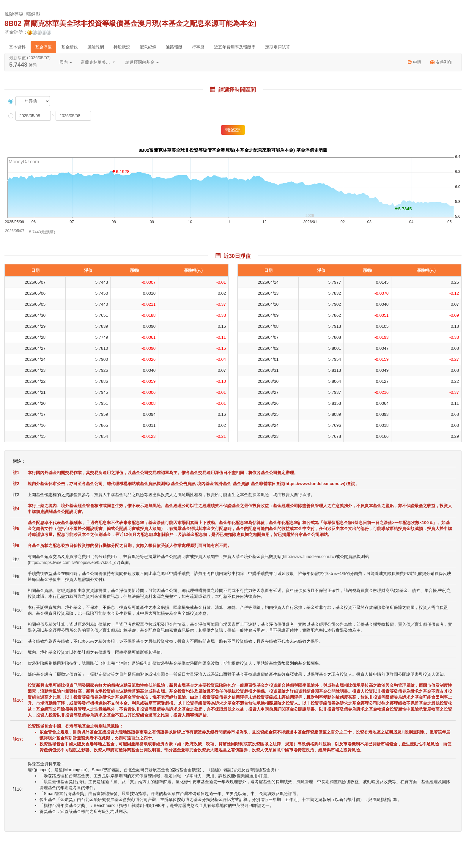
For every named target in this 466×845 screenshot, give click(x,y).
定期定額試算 (277, 47)
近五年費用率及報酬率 (235, 47)
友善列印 (441, 62)
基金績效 (69, 47)
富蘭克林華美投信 (98, 62)
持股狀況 (122, 47)
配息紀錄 (148, 47)
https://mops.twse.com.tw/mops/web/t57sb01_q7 (74, 562)
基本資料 (17, 47)
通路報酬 (174, 47)
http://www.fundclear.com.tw (309, 556)
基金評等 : (27, 32)
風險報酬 (95, 47)
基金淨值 (43, 47)
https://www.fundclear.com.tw (314, 483)
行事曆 (198, 47)
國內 (65, 62)
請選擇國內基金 (142, 62)
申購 (414, 62)
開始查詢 (233, 130)
